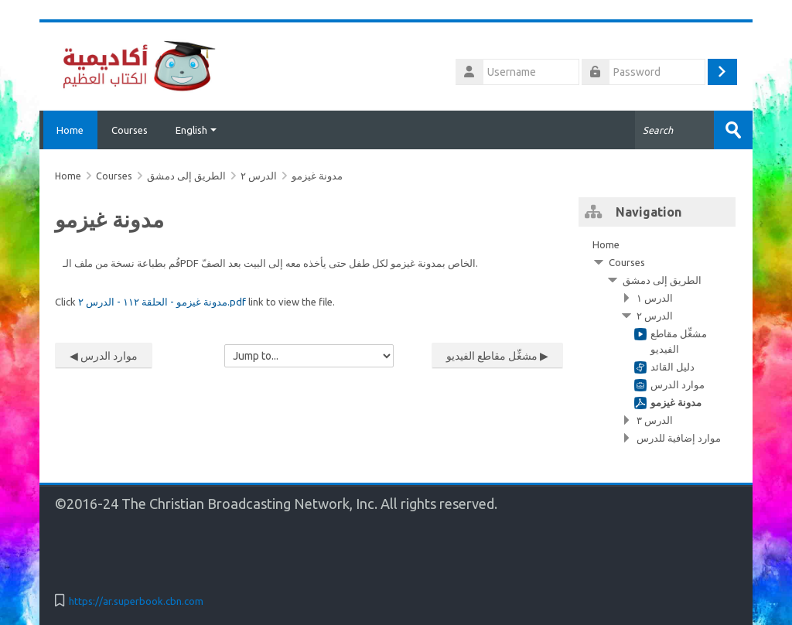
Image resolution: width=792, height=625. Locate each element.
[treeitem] (656, 341)
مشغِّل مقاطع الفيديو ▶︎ (497, 356)
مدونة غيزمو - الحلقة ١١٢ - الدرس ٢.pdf (162, 301)
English (196, 130)
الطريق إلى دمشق (662, 280)
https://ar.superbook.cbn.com (136, 601)
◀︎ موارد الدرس (104, 356)
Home (68, 130)
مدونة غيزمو (317, 175)
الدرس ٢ (259, 175)
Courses (129, 130)
